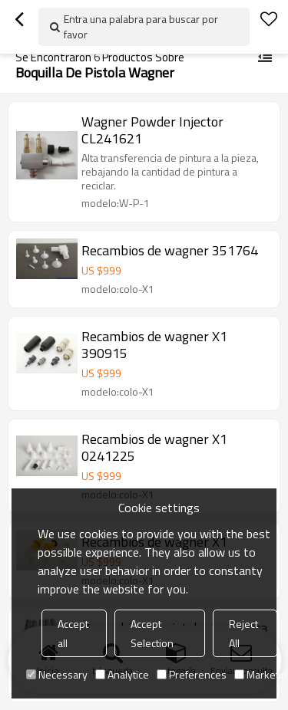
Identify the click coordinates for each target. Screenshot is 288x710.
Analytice (122, 674)
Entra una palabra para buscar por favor (141, 26)
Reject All (243, 633)
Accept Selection (152, 633)
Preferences (192, 674)
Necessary (57, 674)
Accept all (73, 633)
